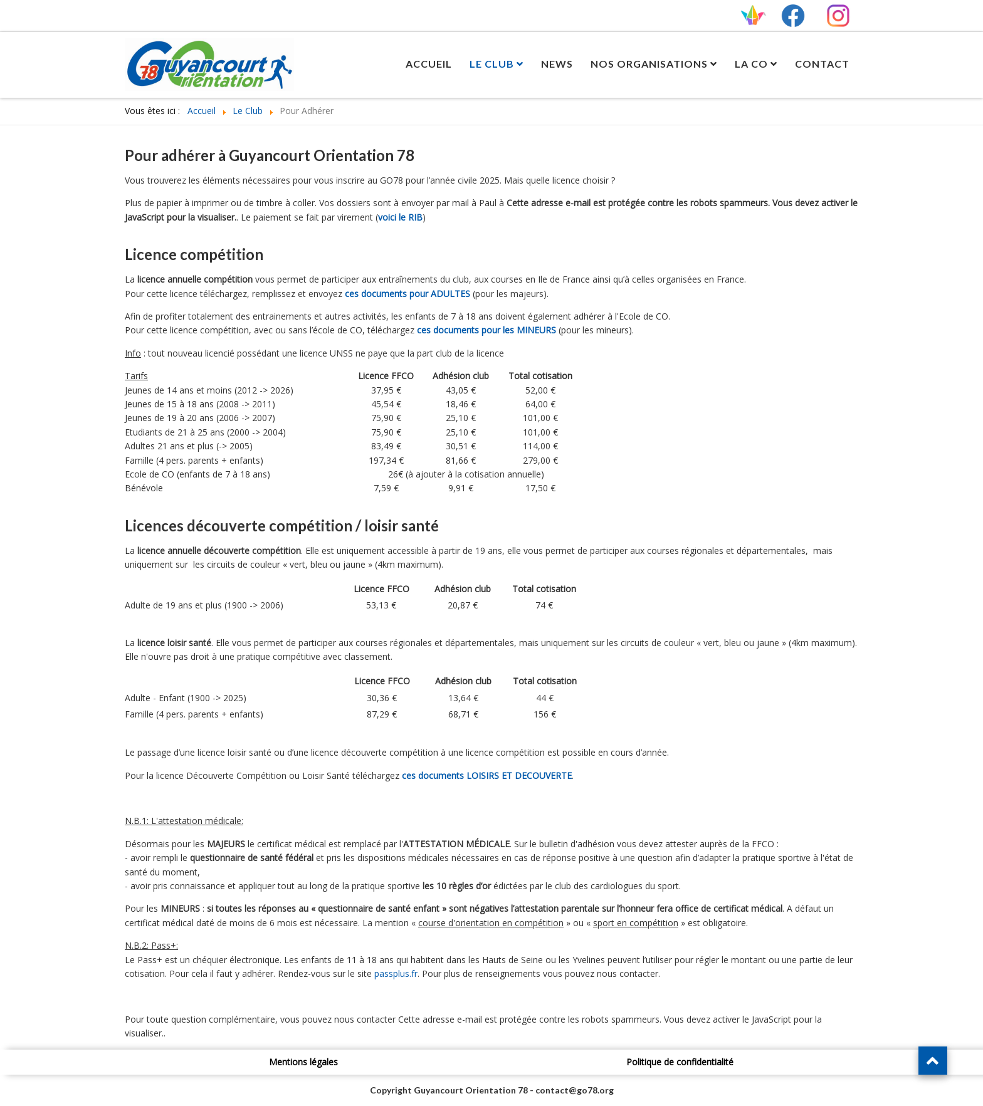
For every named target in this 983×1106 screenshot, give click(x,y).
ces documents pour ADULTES (407, 294)
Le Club (492, 64)
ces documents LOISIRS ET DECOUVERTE (487, 775)
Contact (822, 64)
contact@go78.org (574, 1090)
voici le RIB (400, 217)
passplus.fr (396, 973)
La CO (751, 64)
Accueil (429, 64)
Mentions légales (303, 1062)
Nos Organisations (649, 64)
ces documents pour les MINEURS (486, 330)
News (557, 64)
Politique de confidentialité (679, 1062)
